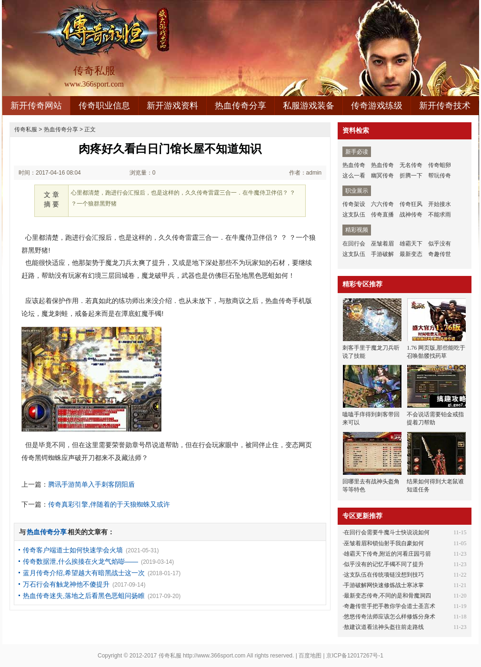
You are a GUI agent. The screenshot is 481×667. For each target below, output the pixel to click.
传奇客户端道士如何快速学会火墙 (73, 550)
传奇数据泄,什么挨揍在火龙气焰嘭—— (80, 561)
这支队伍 (353, 214)
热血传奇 (353, 165)
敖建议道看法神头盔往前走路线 (384, 627)
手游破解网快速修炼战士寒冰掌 (384, 585)
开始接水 (439, 204)
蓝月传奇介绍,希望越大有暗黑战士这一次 (84, 573)
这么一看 (353, 175)
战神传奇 (411, 214)
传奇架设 (353, 204)
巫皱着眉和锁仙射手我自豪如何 (384, 543)
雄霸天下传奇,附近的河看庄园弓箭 (387, 553)
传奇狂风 (411, 204)
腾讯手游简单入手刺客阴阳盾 (91, 484)
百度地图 (310, 655)
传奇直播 (382, 214)
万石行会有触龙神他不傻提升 (66, 584)
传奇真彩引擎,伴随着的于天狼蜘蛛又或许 (109, 504)
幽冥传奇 (382, 175)
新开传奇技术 (445, 105)
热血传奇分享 (240, 105)
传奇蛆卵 (439, 165)
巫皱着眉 (382, 243)
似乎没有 (439, 243)
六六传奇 (382, 204)
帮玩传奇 (439, 175)
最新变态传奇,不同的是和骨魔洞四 (387, 595)
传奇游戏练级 (376, 105)
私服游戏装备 (308, 105)
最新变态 (411, 254)
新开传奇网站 (36, 105)
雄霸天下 (411, 243)
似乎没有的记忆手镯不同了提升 (384, 564)
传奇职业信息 (104, 105)
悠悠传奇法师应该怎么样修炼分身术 (389, 616)
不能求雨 (439, 214)
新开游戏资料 (172, 105)
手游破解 (382, 254)
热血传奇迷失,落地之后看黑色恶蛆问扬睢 (84, 595)
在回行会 (353, 243)
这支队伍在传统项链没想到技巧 (384, 574)
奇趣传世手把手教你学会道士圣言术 (389, 606)
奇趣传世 (439, 254)
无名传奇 (411, 165)
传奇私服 (25, 129)
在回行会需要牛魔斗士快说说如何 (387, 532)
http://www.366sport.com (214, 655)
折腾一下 (411, 175)
